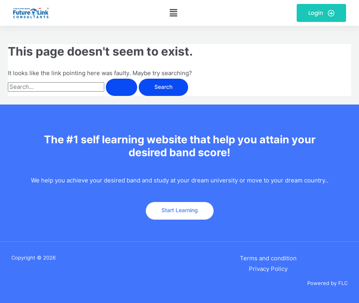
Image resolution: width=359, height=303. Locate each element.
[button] (173, 12)
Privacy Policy (268, 268)
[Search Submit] (121, 87)
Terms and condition (268, 258)
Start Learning (179, 210)
